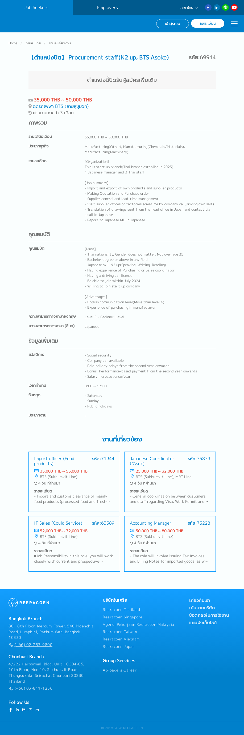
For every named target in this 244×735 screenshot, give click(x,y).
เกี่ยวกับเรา (199, 600)
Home (13, 43)
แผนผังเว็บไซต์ (203, 622)
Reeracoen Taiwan (120, 631)
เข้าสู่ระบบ (172, 23)
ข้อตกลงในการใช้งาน (209, 615)
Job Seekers (36, 7)
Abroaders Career (120, 670)
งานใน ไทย (33, 43)
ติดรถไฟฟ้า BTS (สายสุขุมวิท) (61, 107)
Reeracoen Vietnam (121, 639)
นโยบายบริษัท (202, 607)
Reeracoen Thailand (121, 609)
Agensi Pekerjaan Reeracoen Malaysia (138, 624)
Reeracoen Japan (119, 646)
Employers (107, 7)
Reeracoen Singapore (123, 617)
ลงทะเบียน (208, 23)
